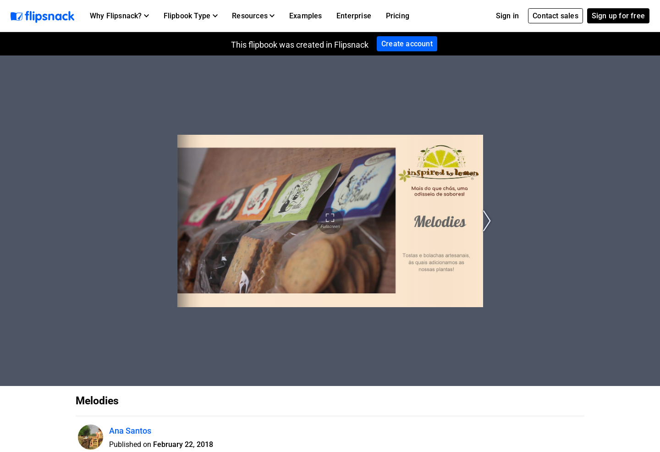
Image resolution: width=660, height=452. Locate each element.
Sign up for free (618, 15)
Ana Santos (130, 430)
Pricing (397, 15)
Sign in (507, 15)
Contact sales (555, 15)
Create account (407, 43)
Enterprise (353, 15)
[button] (119, 16)
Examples (305, 15)
